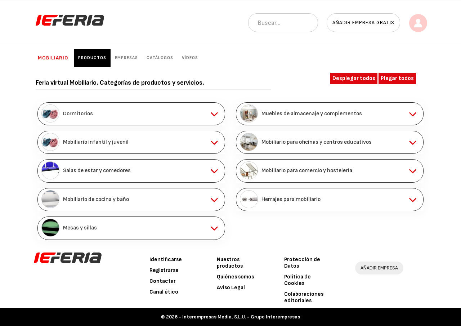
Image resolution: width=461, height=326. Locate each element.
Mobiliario (53, 58)
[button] (131, 113)
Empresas (126, 58)
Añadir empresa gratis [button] (363, 22)
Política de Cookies (297, 280)
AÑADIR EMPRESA (379, 268)
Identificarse (165, 259)
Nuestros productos (230, 262)
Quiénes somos (235, 276)
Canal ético (163, 292)
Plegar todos (397, 78)
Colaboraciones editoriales (303, 297)
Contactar (162, 281)
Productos (92, 58)
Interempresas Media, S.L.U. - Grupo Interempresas (241, 317)
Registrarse (164, 270)
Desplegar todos (353, 78)
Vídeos (190, 58)
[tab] (131, 113)
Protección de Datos (302, 262)
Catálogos (160, 58)
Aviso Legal (231, 287)
